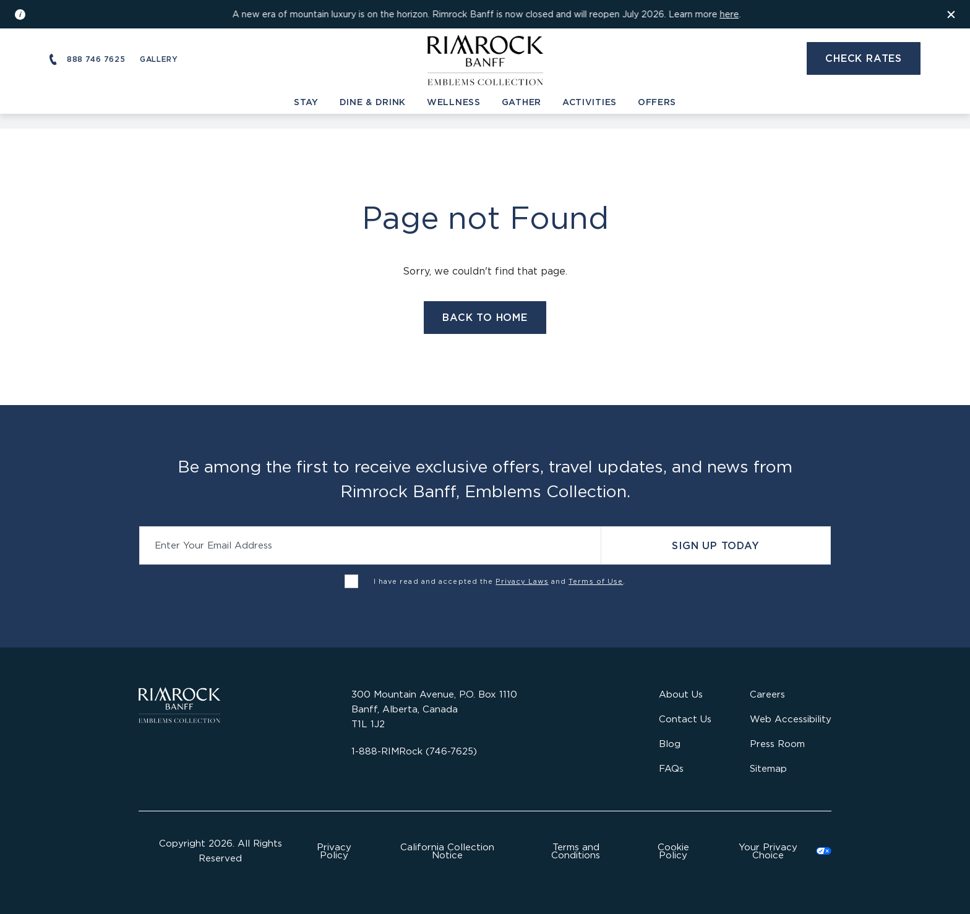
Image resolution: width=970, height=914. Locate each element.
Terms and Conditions (575, 851)
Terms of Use (596, 581)
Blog (669, 743)
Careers (767, 694)
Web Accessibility (790, 719)
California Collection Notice (447, 851)
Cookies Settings (777, 851)
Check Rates (863, 58)
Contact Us (685, 719)
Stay (306, 101)
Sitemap (768, 768)
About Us (681, 694)
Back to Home (485, 317)
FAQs (671, 768)
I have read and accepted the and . (500, 581)
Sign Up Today (715, 545)
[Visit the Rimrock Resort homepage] (485, 58)
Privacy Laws (522, 581)
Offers (657, 101)
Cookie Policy (673, 851)
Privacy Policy (334, 851)
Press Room (777, 743)
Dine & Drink (373, 101)
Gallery (159, 59)
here (729, 14)
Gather (521, 101)
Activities (589, 101)
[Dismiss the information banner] (951, 14)
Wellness (454, 101)
